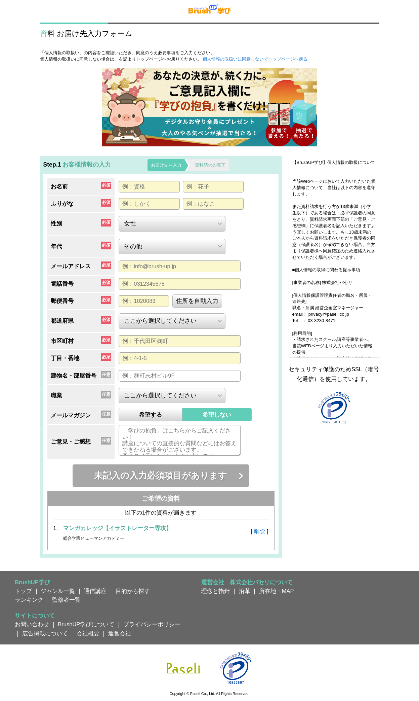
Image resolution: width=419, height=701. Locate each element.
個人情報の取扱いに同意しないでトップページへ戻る (255, 59)
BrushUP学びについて (86, 624)
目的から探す (133, 591)
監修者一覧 (66, 600)
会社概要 (88, 633)
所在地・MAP (276, 591)
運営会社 (119, 633)
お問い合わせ (32, 624)
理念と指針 (215, 591)
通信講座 (95, 591)
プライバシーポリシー (151, 624)
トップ (23, 591)
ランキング (29, 600)
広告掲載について (45, 633)
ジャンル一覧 (58, 591)
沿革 (244, 591)
